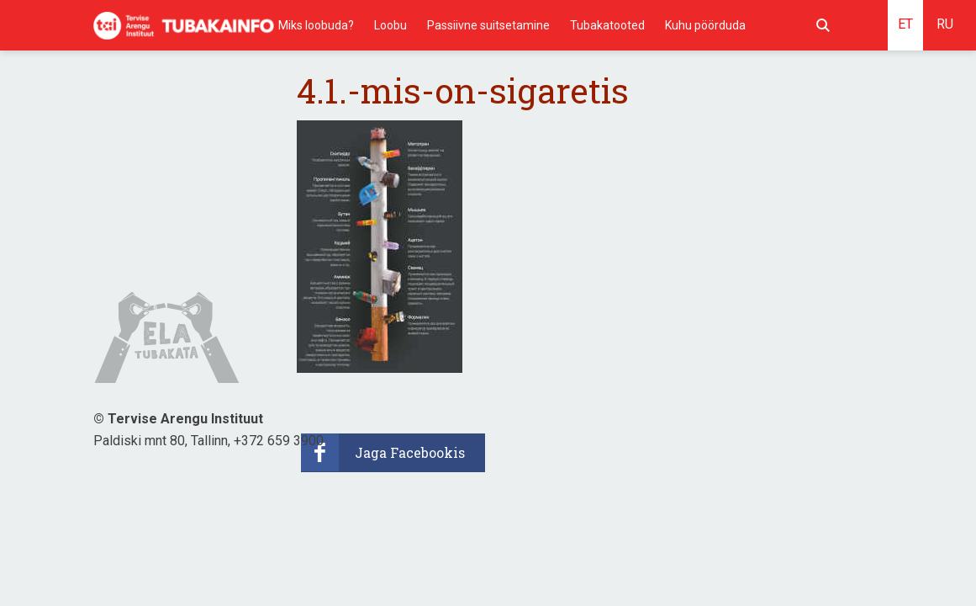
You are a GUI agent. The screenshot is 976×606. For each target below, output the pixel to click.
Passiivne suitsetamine (488, 25)
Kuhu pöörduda (705, 25)
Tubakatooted (607, 25)
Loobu (390, 25)
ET (905, 24)
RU (944, 24)
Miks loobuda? (316, 25)
